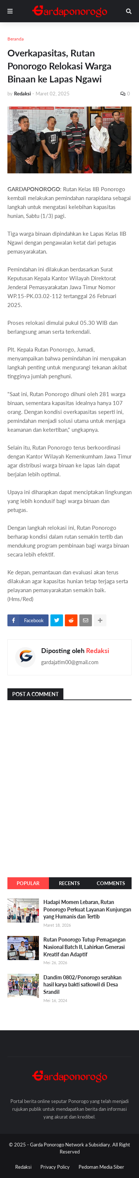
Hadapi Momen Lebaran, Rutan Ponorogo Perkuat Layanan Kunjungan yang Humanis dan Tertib (87, 909)
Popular (28, 883)
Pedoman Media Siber (101, 1167)
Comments (111, 883)
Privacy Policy (55, 1167)
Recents (69, 883)
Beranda (15, 39)
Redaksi (97, 650)
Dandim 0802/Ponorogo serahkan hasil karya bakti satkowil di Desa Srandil (82, 984)
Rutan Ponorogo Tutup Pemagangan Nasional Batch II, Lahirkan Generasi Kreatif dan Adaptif (84, 946)
